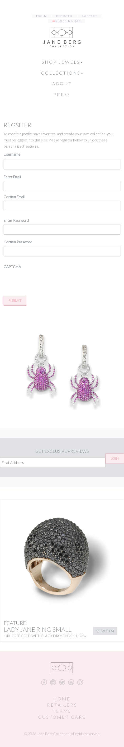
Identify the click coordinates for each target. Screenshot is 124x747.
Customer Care (62, 717)
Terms (62, 711)
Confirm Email (14, 197)
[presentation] (40, 280)
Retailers (62, 705)
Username (12, 154)
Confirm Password (18, 242)
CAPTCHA (12, 266)
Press (62, 94)
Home (62, 698)
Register (64, 15)
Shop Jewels (62, 62)
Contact (89, 15)
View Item (105, 631)
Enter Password (16, 220)
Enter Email (12, 177)
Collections (62, 73)
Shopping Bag (68, 20)
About (62, 83)
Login (41, 15)
